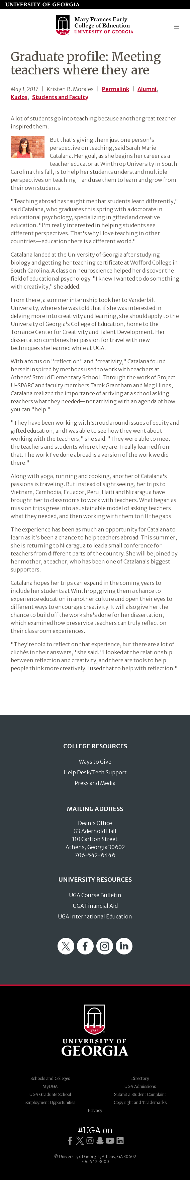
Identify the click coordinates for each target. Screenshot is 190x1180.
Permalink (115, 89)
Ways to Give (95, 761)
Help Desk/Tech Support (95, 772)
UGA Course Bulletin (95, 895)
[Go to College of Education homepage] (95, 34)
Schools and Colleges (50, 1078)
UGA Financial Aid (95, 905)
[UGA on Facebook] (70, 1141)
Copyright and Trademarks (140, 1102)
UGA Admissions (140, 1086)
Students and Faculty (60, 97)
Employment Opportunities (50, 1102)
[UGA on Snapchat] (100, 1141)
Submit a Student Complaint (140, 1094)
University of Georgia (95, 1030)
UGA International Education (95, 916)
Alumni (147, 89)
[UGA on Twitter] (80, 1141)
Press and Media (95, 783)
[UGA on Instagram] (90, 1141)
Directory (140, 1078)
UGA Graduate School (50, 1094)
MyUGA (50, 1086)
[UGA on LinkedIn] (120, 1141)
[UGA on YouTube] (110, 1141)
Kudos (19, 97)
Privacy (95, 1110)
